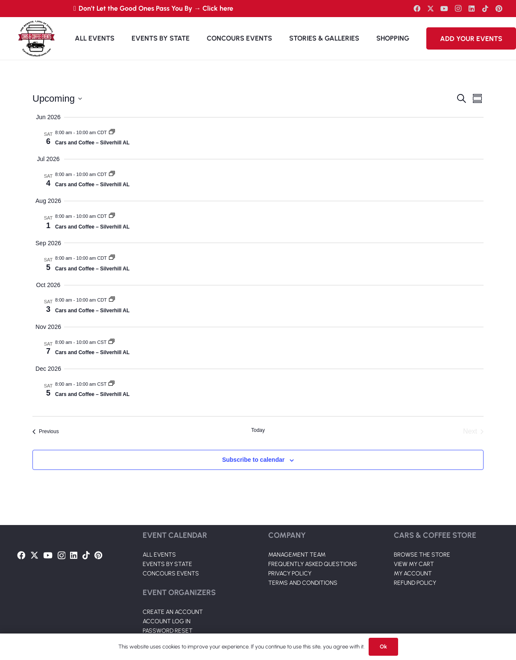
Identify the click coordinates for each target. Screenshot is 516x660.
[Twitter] (430, 8)
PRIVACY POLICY (289, 573)
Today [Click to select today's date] (258, 430)
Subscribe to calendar (253, 459)
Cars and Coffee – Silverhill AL (92, 143)
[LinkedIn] (471, 8)
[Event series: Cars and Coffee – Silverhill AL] (112, 132)
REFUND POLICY (415, 583)
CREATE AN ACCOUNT (173, 612)
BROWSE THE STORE (422, 554)
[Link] (36, 38)
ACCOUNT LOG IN (167, 621)
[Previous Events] (45, 431)
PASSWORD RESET (168, 630)
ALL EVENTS (159, 554)
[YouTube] (444, 8)
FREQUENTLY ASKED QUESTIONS (312, 564)
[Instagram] (458, 8)
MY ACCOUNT (413, 573)
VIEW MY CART (414, 564)
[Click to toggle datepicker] (57, 98)
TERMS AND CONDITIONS (302, 583)
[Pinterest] (499, 8)
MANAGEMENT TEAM (296, 554)
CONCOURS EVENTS (171, 573)
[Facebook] (417, 8)
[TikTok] (485, 8)
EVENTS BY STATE (167, 564)
